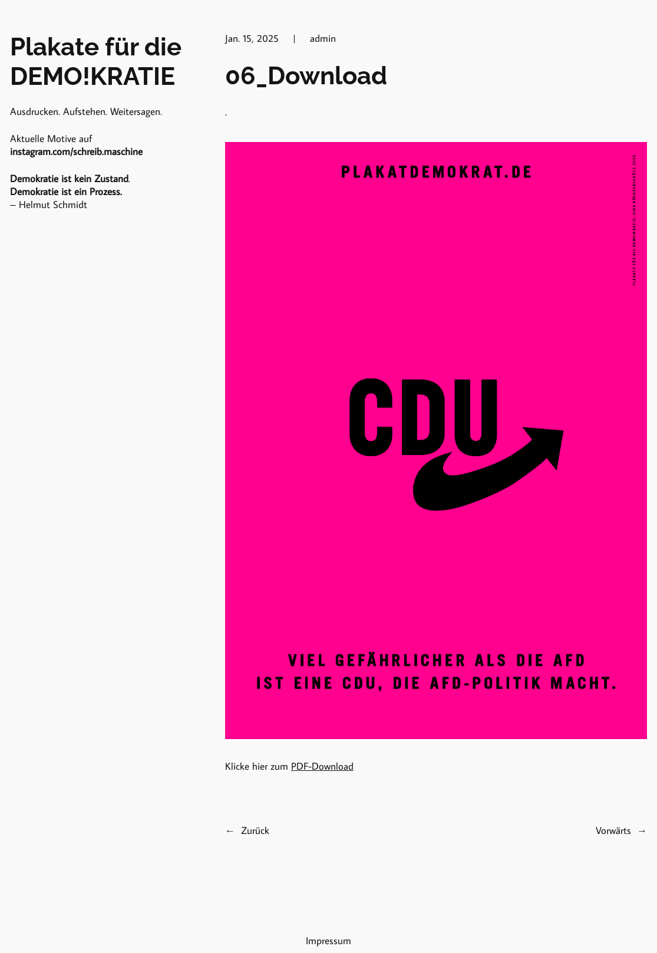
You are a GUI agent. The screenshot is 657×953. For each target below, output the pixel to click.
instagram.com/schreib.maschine (76, 151)
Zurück (255, 830)
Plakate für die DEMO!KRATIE (95, 61)
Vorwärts (613, 830)
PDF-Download (322, 766)
